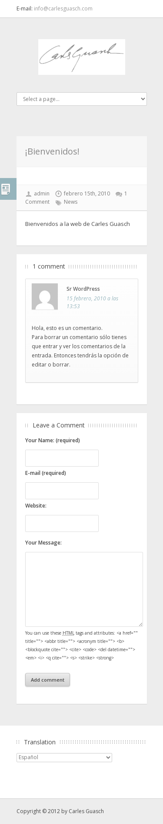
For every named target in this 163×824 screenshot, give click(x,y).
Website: (36, 505)
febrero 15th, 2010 (87, 193)
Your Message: (43, 542)
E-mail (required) (45, 473)
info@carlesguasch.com (63, 8)
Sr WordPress (83, 289)
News (70, 201)
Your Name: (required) (52, 440)
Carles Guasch (86, 811)
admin (42, 193)
